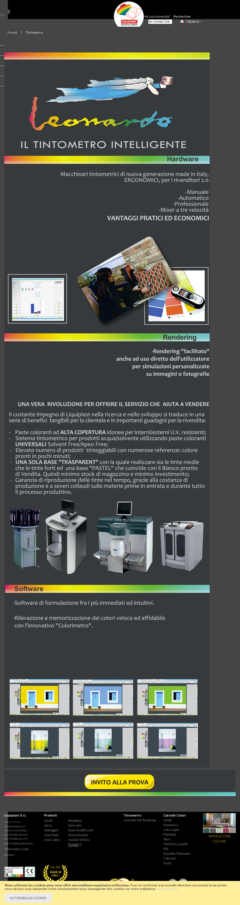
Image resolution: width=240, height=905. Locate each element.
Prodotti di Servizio (75, 845)
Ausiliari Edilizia (78, 839)
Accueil (12, 32)
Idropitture (75, 820)
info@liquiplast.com (21, 843)
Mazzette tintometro (176, 853)
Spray (48, 825)
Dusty (167, 863)
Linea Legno (52, 839)
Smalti (48, 820)
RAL (166, 849)
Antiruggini (51, 830)
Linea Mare (51, 835)
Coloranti (169, 858)
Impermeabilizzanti (80, 830)
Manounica (170, 825)
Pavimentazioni (78, 835)
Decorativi (75, 825)
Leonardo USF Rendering (140, 820)
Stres (166, 839)
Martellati (169, 834)
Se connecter (159, 21)
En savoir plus (167, 889)
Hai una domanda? (157, 16)
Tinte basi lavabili (175, 844)
